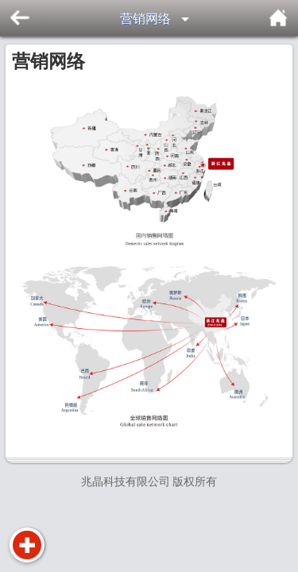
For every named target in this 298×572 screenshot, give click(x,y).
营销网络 (145, 18)
